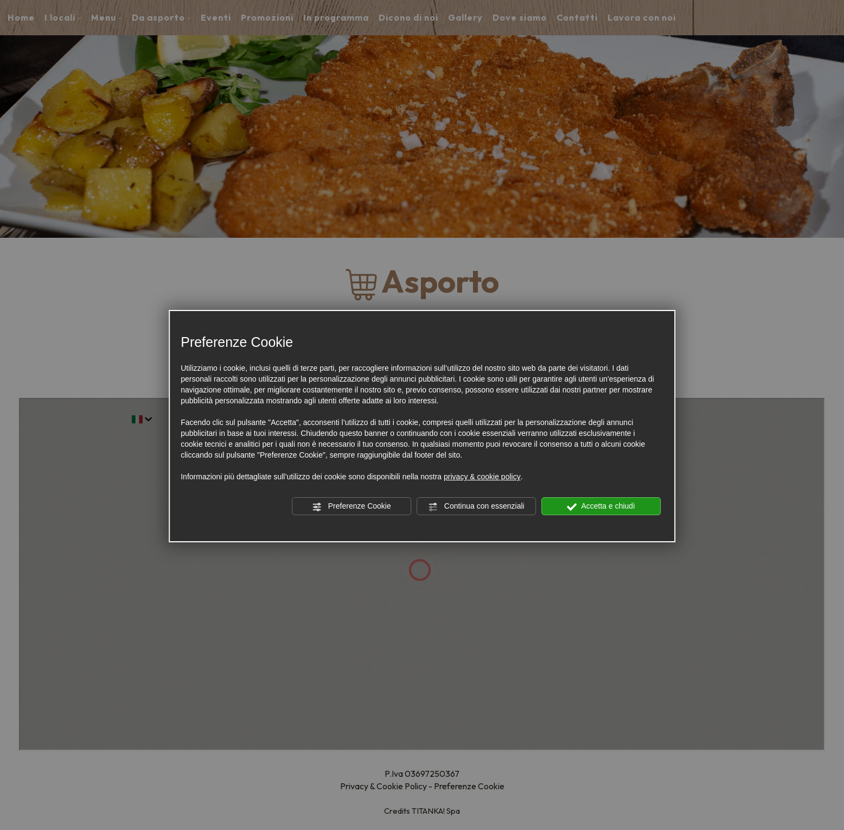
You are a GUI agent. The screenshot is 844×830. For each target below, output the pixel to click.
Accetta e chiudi (601, 506)
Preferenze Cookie (351, 506)
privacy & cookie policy (482, 476)
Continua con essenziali (476, 506)
